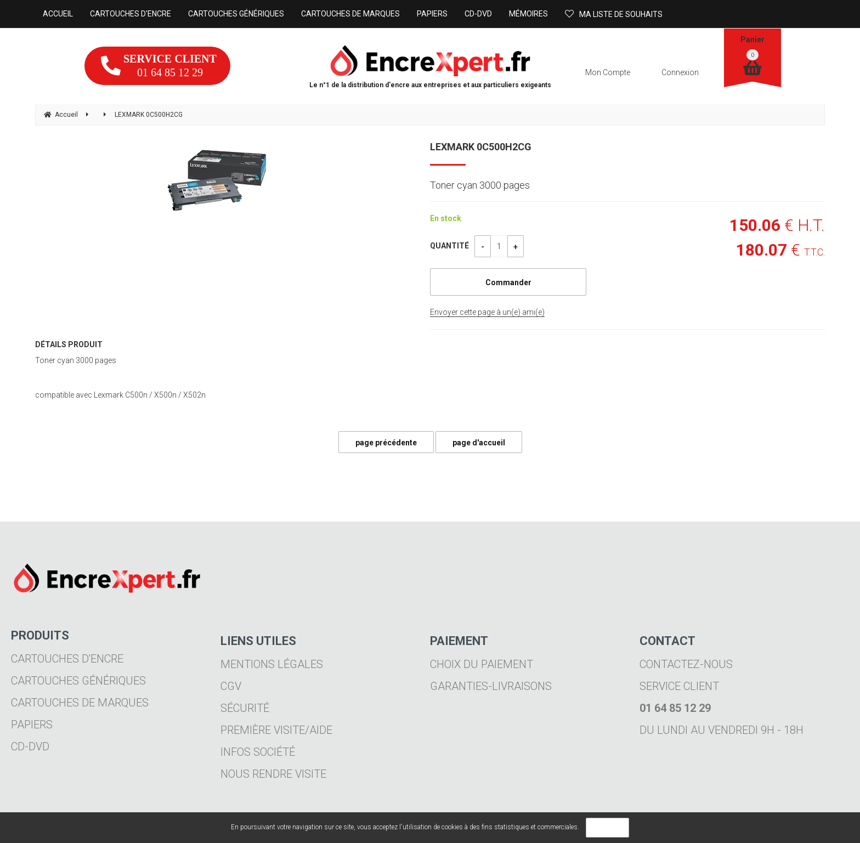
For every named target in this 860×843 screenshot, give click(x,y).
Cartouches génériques (78, 680)
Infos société (257, 752)
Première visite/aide (276, 730)
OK (607, 827)
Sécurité (244, 708)
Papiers (32, 724)
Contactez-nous (686, 664)
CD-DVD (30, 746)
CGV (230, 686)
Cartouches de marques (80, 702)
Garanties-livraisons (491, 686)
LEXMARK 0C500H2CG (480, 146)
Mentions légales (271, 664)
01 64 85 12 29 (159, 65)
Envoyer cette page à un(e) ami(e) (487, 312)
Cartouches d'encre (67, 658)
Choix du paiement (481, 664)
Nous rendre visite (273, 773)
